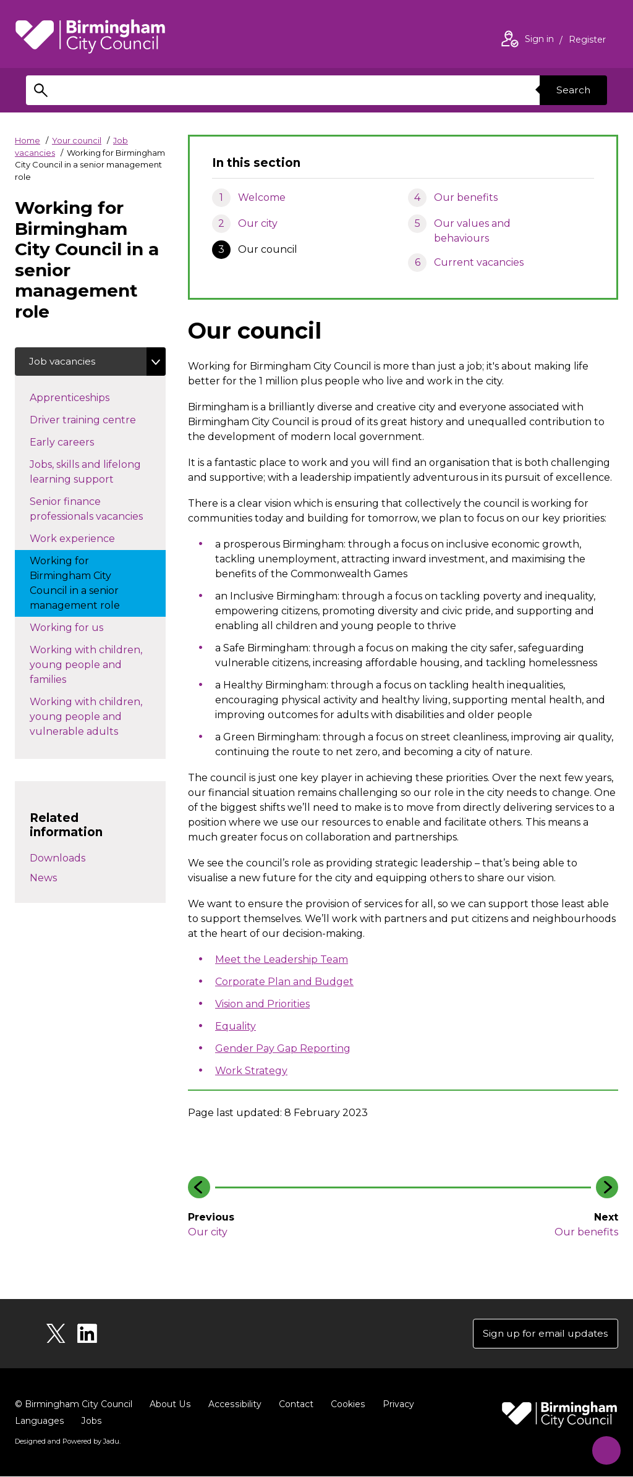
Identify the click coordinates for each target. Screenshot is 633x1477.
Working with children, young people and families (86, 666)
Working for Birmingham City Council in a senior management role (87, 584)
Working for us (79, 628)
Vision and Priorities (262, 1004)
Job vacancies (63, 362)
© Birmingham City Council (73, 1405)
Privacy (395, 1405)
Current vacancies (479, 262)
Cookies (345, 1405)
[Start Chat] (604, 1448)
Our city (258, 223)
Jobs (91, 1422)
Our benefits (466, 197)
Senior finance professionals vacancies (98, 510)
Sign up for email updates (544, 1334)
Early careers (84, 442)
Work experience (85, 539)
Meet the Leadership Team (281, 959)
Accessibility (233, 1405)
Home (27, 140)
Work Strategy (251, 1071)
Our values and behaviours (472, 231)
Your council (76, 140)
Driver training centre (95, 420)
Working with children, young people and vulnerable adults (86, 717)
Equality (235, 1026)
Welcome (262, 197)
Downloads (57, 859)
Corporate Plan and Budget (284, 982)
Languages (39, 1422)
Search (572, 90)
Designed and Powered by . (67, 1442)
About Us (170, 1405)
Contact (293, 1405)
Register (587, 41)
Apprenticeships (82, 398)
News (43, 878)
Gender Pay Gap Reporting (282, 1048)
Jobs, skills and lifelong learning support (94, 473)
